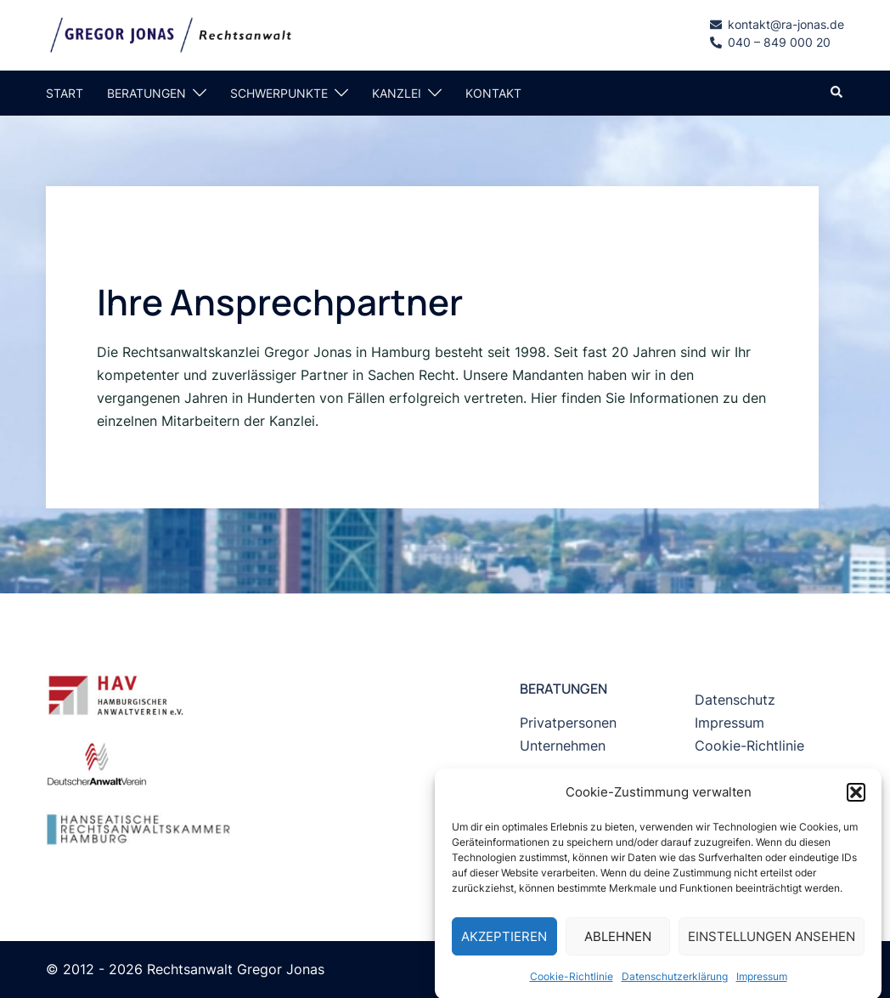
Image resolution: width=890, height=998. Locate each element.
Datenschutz (735, 699)
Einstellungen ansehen (771, 946)
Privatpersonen (568, 722)
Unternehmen (563, 745)
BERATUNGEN (146, 93)
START (64, 93)
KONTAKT (493, 93)
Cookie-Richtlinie (571, 986)
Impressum (761, 986)
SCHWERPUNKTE (279, 93)
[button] (856, 802)
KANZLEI (396, 93)
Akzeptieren (504, 946)
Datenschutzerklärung (675, 986)
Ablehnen (617, 946)
